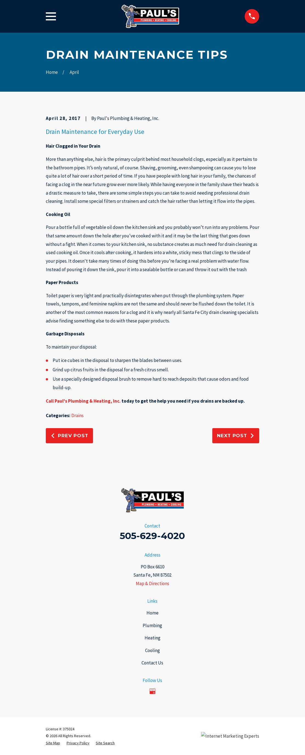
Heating (152, 638)
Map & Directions (152, 583)
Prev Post (69, 435)
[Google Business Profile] (152, 691)
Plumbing (152, 625)
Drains (77, 415)
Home (152, 613)
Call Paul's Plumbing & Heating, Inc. (83, 401)
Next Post (236, 435)
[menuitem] (53, 743)
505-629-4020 (152, 535)
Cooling (152, 650)
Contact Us (152, 663)
